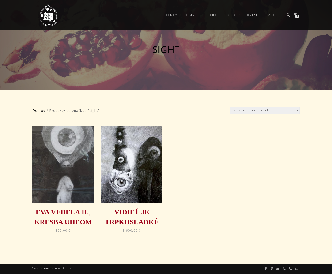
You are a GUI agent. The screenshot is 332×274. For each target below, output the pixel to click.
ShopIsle (37, 268)
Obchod (212, 15)
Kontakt (252, 15)
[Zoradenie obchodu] (265, 110)
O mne (191, 15)
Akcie (273, 15)
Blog (232, 15)
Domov (171, 15)
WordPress (64, 268)
